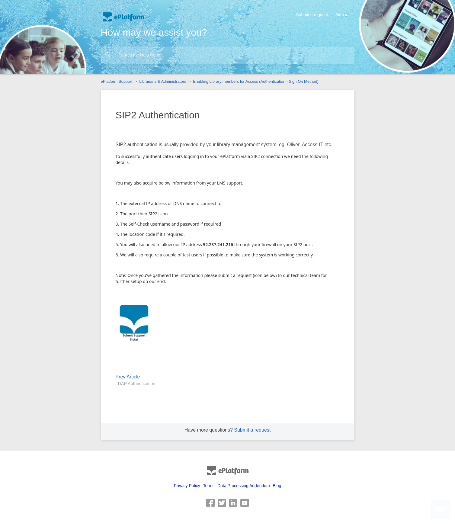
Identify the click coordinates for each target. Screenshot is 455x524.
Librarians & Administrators (162, 81)
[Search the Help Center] (227, 55)
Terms (208, 485)
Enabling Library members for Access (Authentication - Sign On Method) (255, 81)
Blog (277, 485)
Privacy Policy (187, 485)
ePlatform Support (117, 81)
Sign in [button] (341, 14)
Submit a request (312, 14)
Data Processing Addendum (243, 485)
